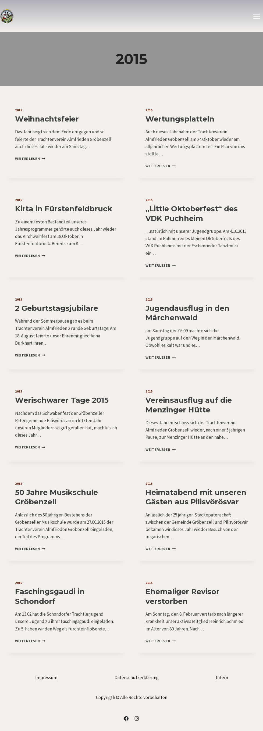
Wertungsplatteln (179, 119)
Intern (222, 677)
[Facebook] (126, 718)
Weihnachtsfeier (47, 119)
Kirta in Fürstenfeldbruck (63, 208)
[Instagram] (136, 718)
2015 (18, 110)
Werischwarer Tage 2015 (62, 400)
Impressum (46, 677)
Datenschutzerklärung (137, 677)
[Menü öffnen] (256, 16)
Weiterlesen (30, 158)
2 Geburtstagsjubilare (56, 308)
